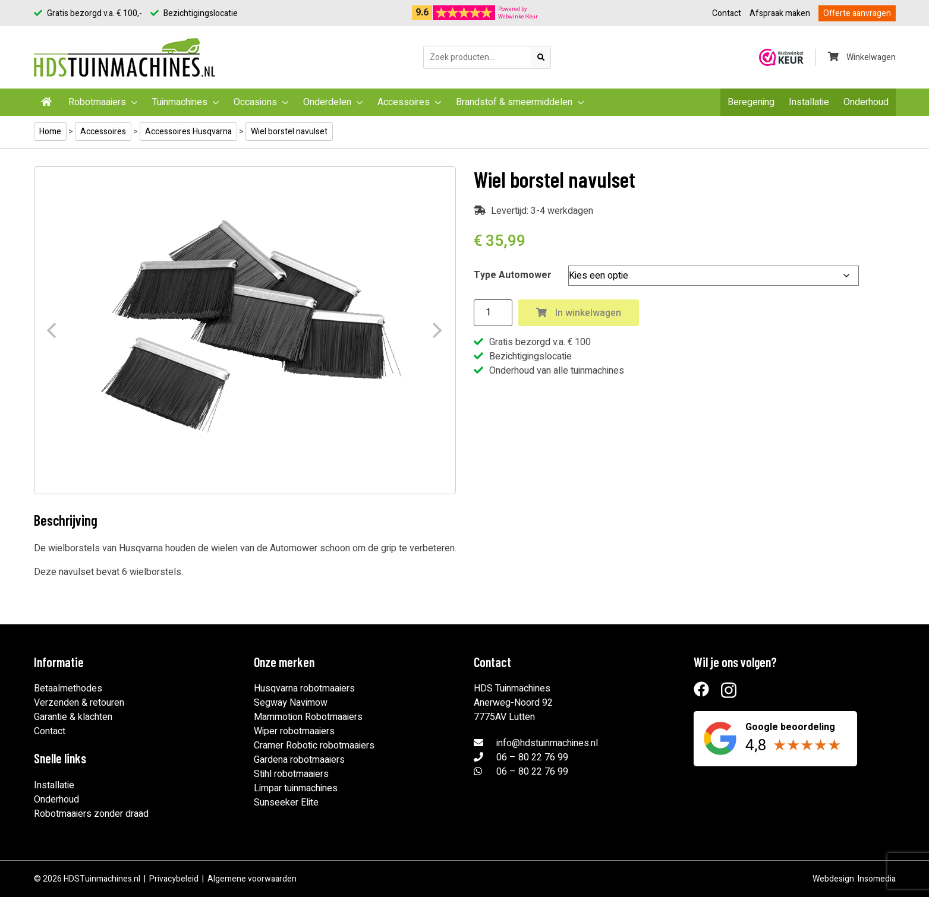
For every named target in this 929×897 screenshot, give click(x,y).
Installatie (809, 102)
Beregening (751, 102)
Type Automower (513, 275)
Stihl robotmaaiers (291, 774)
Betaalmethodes (68, 688)
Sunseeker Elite (286, 802)
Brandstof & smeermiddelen (514, 102)
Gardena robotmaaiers (299, 760)
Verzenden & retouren (79, 703)
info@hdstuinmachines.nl (547, 743)
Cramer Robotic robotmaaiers (314, 745)
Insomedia (877, 879)
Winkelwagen (862, 57)
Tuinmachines (179, 102)
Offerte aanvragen (857, 13)
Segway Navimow (290, 703)
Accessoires (403, 102)
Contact (726, 13)
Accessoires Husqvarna (188, 131)
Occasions (255, 102)
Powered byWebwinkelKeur (518, 13)
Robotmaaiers (97, 102)
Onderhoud (866, 102)
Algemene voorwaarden (252, 879)
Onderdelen (327, 102)
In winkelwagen (578, 313)
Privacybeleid (174, 879)
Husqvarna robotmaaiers (304, 688)
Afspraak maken (780, 13)
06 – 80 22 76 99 (532, 757)
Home (50, 131)
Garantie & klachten (73, 717)
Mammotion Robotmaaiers (308, 717)
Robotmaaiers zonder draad (91, 814)
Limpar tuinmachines (296, 788)
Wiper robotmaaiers (294, 731)
